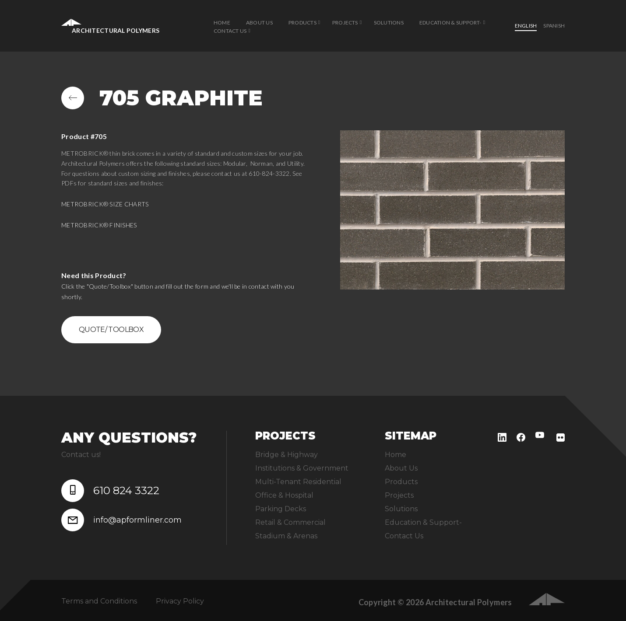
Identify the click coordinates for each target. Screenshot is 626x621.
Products (302, 22)
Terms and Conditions (99, 601)
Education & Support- (450, 22)
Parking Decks (280, 509)
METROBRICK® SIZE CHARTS (104, 204)
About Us (259, 22)
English (526, 25)
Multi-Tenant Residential (298, 482)
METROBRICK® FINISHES (99, 225)
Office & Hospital (284, 495)
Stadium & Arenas (286, 536)
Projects (345, 22)
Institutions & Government (301, 468)
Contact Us (230, 31)
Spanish (554, 25)
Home (222, 22)
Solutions (389, 22)
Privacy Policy (180, 601)
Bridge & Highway (286, 454)
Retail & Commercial (290, 522)
